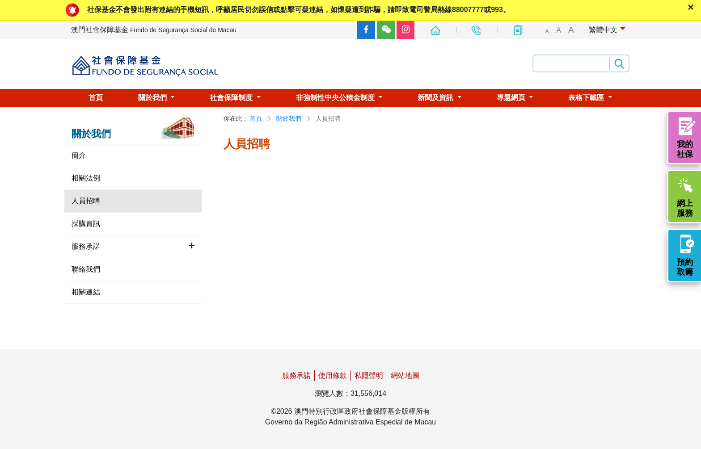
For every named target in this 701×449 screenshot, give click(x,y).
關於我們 (288, 118)
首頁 (255, 118)
